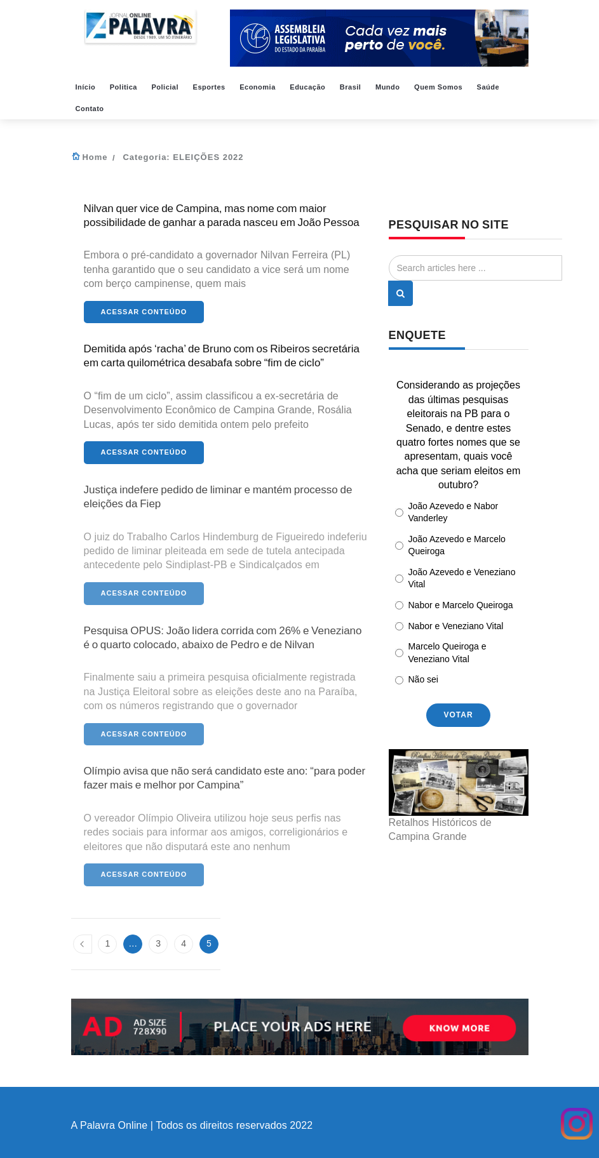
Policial (165, 87)
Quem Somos (439, 87)
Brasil (351, 87)
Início (87, 87)
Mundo (388, 87)
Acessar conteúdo (144, 312)
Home (94, 157)
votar (458, 714)
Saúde (489, 87)
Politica (125, 87)
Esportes (210, 87)
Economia (258, 87)
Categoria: (183, 157)
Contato (91, 108)
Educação (309, 87)
